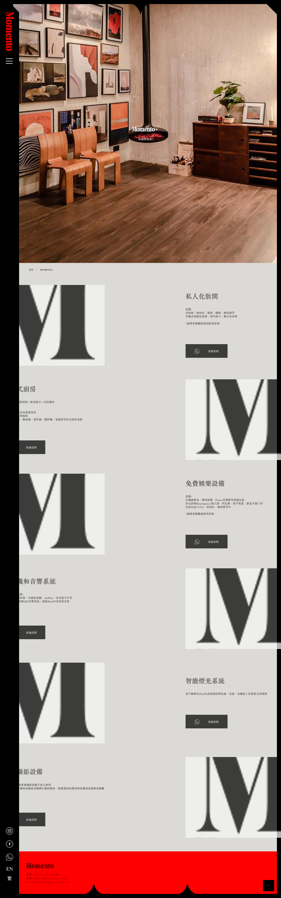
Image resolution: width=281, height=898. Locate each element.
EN (9, 868)
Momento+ (46, 270)
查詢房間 (237, 351)
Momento (9, 31)
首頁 (31, 270)
